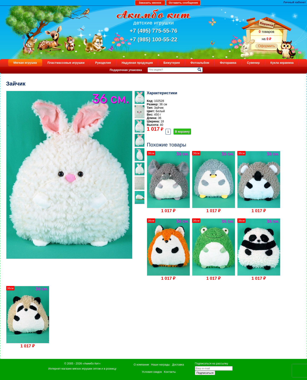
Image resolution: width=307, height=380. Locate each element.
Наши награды (160, 364)
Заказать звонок (150, 2)
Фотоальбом (199, 62)
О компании (141, 364)
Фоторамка (228, 62)
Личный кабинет (294, 2)
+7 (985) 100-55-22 (153, 39)
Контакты (170, 371)
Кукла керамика (282, 62)
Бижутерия (172, 62)
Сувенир (253, 62)
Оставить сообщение (183, 2)
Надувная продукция (137, 62)
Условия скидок (152, 371)
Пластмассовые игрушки (66, 62)
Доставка (178, 364)
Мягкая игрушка (25, 62)
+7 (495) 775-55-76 (153, 31)
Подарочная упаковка (126, 70)
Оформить (266, 46)
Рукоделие (103, 62)
